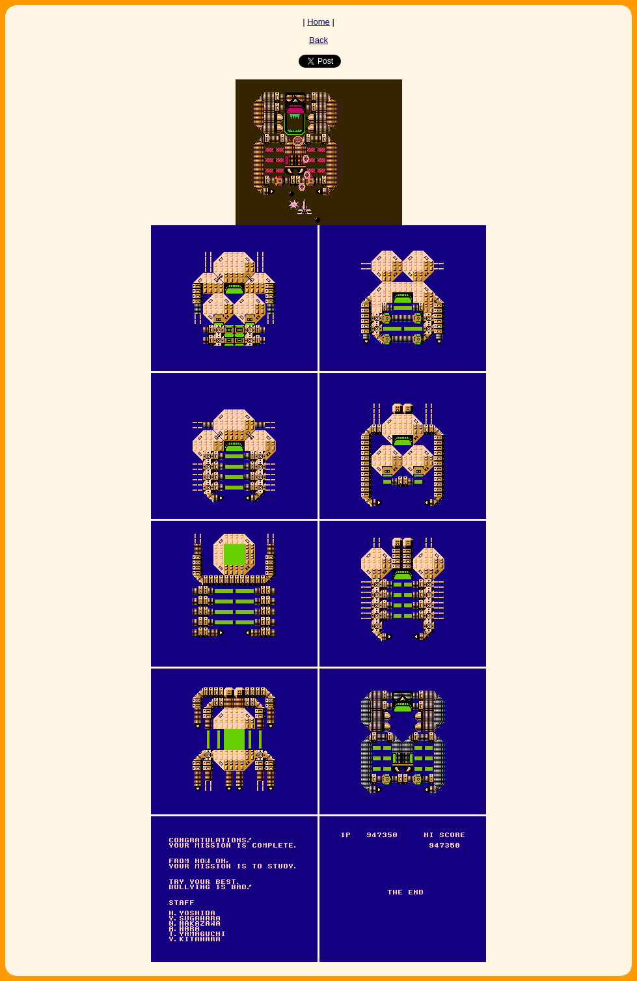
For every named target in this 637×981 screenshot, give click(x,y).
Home (318, 22)
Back (318, 40)
